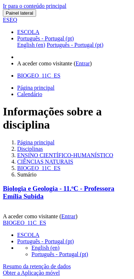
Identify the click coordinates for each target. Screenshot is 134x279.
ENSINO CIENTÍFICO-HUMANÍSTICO (65, 155)
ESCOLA (28, 32)
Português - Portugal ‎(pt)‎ (45, 38)
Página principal (35, 142)
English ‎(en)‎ (45, 248)
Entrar (83, 63)
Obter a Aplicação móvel (31, 273)
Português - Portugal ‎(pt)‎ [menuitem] (75, 45)
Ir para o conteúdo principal (34, 6)
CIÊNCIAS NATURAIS (45, 162)
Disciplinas (30, 149)
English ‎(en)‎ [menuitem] (31, 45)
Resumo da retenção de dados (37, 266)
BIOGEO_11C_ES (38, 168)
